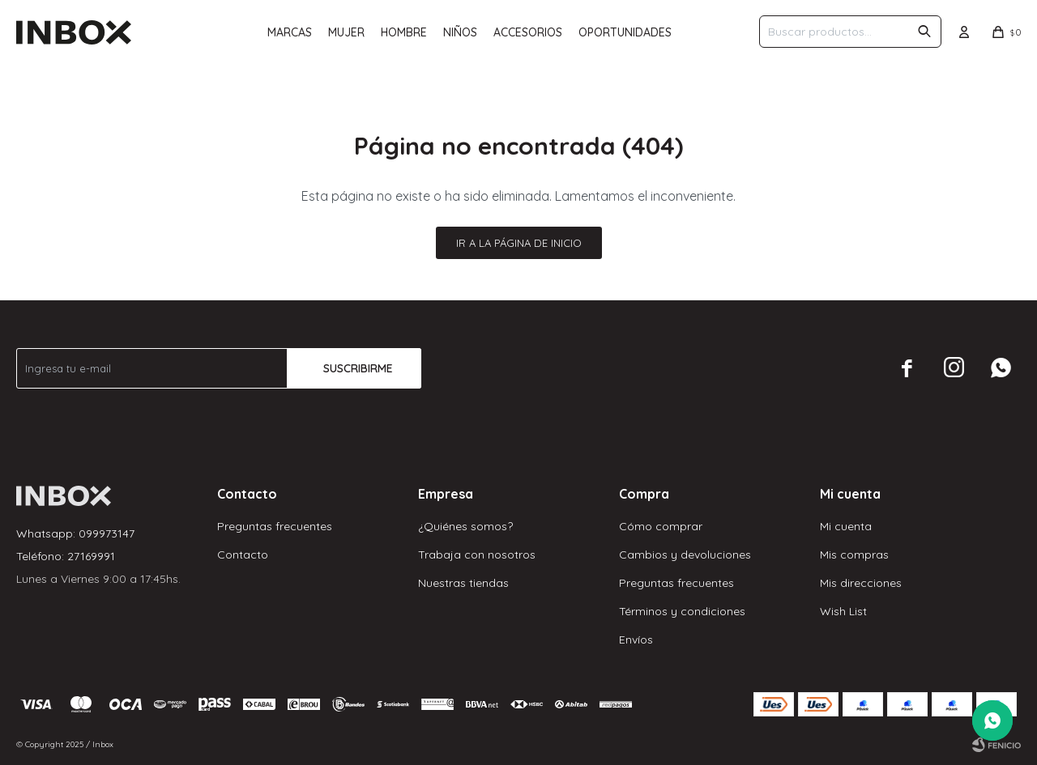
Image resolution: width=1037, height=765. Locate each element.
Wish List (843, 611)
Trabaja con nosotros (477, 554)
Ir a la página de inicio (519, 242)
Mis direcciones (861, 583)
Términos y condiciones (682, 611)
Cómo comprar (660, 526)
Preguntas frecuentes (274, 526)
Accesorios (527, 32)
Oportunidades (625, 32)
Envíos (636, 639)
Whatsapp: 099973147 (75, 533)
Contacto (242, 554)
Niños (460, 32)
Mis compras (854, 554)
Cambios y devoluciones (685, 554)
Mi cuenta (846, 526)
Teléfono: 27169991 (65, 556)
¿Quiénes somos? (465, 526)
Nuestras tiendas (463, 583)
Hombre (404, 32)
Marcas (289, 32)
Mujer (346, 32)
